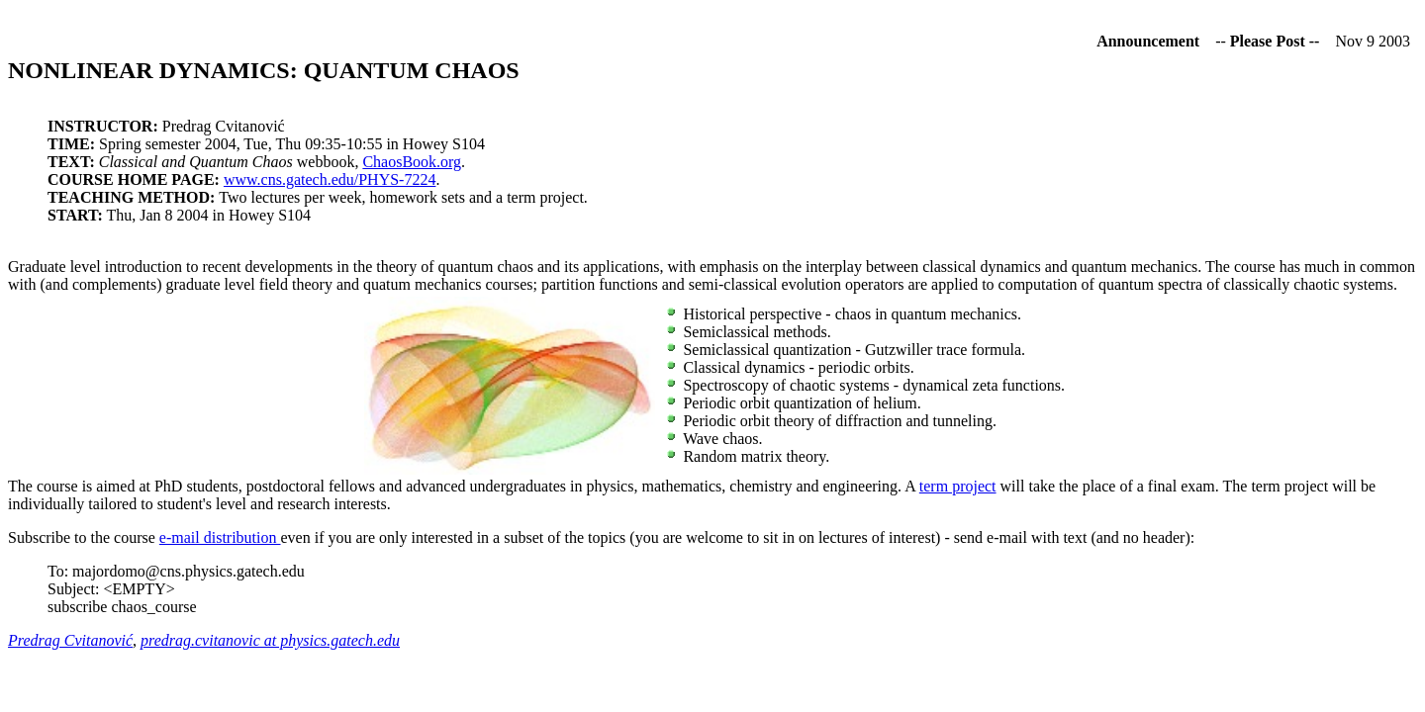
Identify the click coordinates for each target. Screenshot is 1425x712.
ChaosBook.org (411, 161)
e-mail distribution (220, 537)
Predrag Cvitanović (70, 640)
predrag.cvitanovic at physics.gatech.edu (270, 640)
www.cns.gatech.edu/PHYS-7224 (329, 179)
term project (958, 486)
